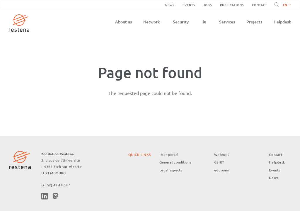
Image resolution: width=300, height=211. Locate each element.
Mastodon (55, 196)
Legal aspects (170, 170)
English (287, 5)
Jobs (207, 5)
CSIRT (219, 162)
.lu (204, 22)
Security (181, 22)
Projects (254, 22)
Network (151, 22)
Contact (259, 5)
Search (276, 5)
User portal (168, 154)
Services (227, 22)
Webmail (221, 154)
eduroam (221, 170)
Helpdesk (282, 22)
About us (123, 22)
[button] (285, 5)
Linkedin (44, 196)
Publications (232, 5)
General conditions (175, 162)
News (169, 5)
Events (189, 5)
